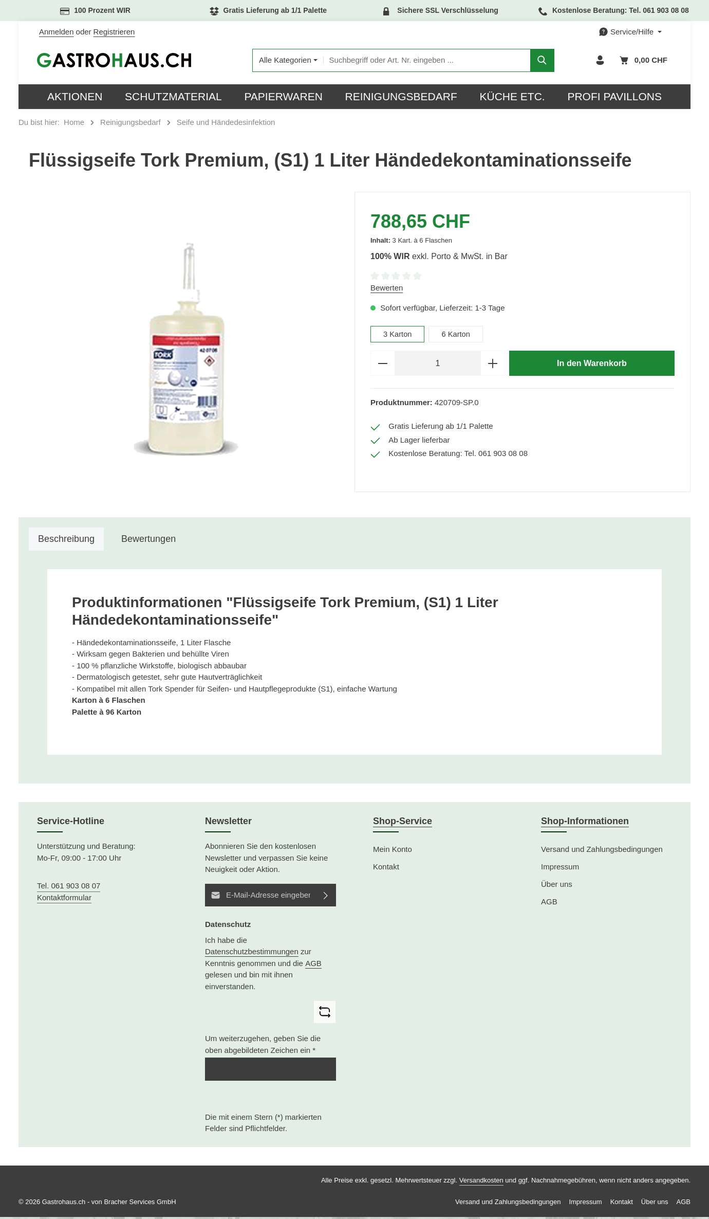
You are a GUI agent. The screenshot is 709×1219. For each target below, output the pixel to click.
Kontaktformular (64, 899)
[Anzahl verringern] (382, 365)
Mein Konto (392, 851)
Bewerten (386, 289)
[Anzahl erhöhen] (493, 365)
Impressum (560, 868)
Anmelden (56, 31)
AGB (313, 964)
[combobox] (426, 61)
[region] (186, 351)
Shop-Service (402, 823)
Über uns (556, 886)
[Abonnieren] (326, 896)
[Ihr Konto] (599, 61)
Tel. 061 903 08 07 (68, 887)
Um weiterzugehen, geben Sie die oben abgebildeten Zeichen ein (263, 1046)
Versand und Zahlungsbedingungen (602, 851)
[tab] (66, 541)
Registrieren (114, 31)
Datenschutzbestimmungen (251, 953)
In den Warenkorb (592, 365)
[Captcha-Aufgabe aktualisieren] (325, 1014)
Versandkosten (481, 1182)
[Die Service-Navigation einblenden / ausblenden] (630, 32)
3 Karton (398, 336)
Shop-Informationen (585, 823)
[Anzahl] (437, 365)
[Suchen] (542, 61)
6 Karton (457, 336)
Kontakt (386, 868)
